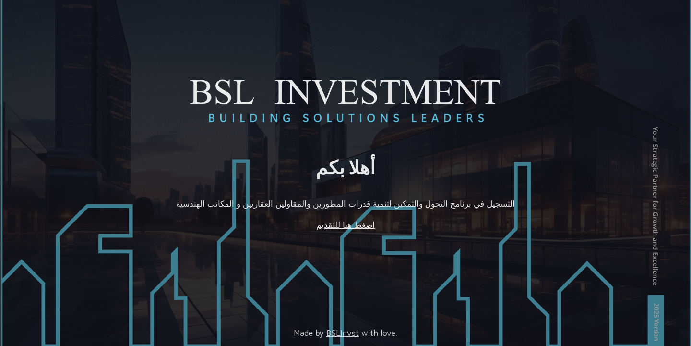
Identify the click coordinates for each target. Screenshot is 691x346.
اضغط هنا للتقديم (345, 225)
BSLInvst (342, 333)
